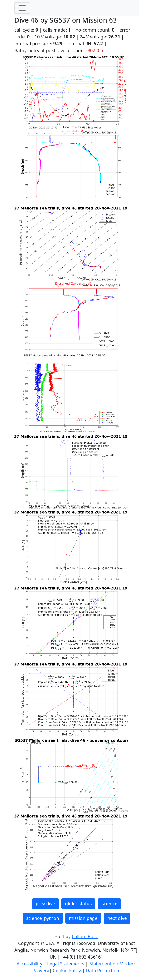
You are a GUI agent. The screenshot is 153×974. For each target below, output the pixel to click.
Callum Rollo (85, 936)
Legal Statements (66, 964)
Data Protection (102, 970)
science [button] (109, 904)
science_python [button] (42, 918)
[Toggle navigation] (22, 8)
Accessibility (30, 964)
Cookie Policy (67, 970)
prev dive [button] (45, 904)
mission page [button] (83, 918)
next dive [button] (117, 918)
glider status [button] (78, 904)
